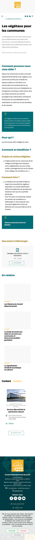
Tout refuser (23, 530)
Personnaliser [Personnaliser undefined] (17, 535)
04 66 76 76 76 (19, 491)
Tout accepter (12, 530)
